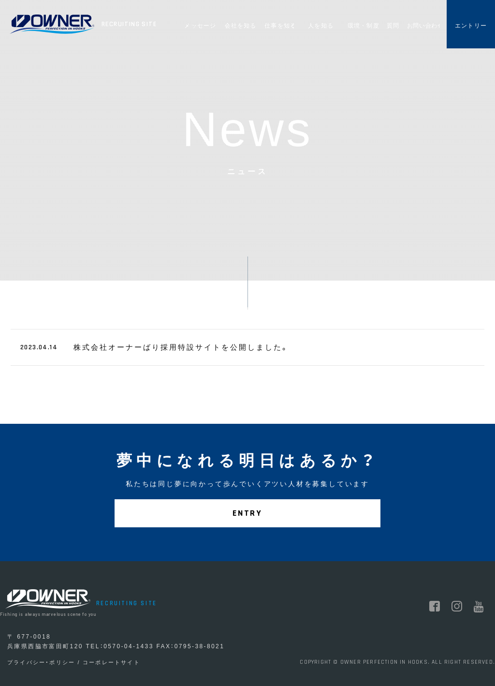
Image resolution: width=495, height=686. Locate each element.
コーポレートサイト (111, 662)
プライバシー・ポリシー (41, 662)
